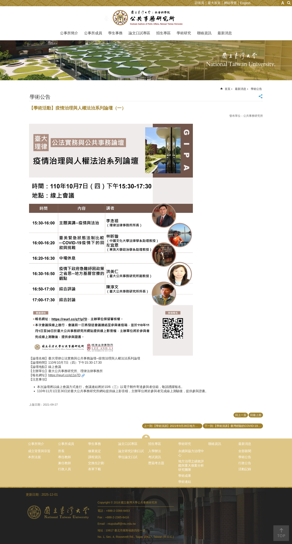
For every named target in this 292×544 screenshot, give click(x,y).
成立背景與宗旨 (39, 451)
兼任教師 (64, 463)
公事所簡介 (69, 33)
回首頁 (199, 3)
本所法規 (34, 457)
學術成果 (184, 475)
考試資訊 (154, 457)
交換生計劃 (96, 463)
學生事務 (115, 33)
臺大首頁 (214, 3)
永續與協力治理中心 (191, 453)
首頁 (227, 88)
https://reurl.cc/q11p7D (64, 375)
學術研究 (184, 33)
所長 (61, 451)
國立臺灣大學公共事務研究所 (146, 17)
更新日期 (32, 494)
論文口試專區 (139, 33)
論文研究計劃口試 (131, 451)
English (245, 3)
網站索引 (289, 3)
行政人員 (64, 469)
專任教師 (64, 457)
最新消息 (224, 33)
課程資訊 (94, 457)
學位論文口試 (127, 457)
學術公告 (256, 88)
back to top (281, 533)
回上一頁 (240, 415)
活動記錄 (244, 469)
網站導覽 (230, 3)
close (146, 436)
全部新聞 (244, 451)
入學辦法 (154, 451)
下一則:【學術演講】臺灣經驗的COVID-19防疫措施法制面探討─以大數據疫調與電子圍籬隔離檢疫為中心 (233, 425)
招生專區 (163, 33)
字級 (282, 3)
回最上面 (255, 415)
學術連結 (184, 481)
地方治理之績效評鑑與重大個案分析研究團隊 (191, 465)
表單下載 (94, 469)
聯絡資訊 (204, 33)
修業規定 (94, 451)
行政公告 (244, 463)
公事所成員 (93, 33)
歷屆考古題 (156, 463)
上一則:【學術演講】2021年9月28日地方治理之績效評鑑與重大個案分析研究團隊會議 (173, 425)
